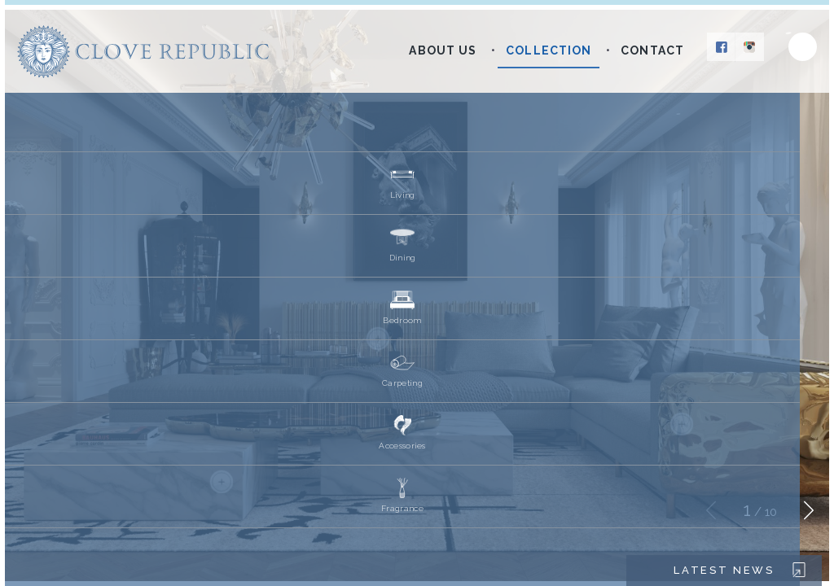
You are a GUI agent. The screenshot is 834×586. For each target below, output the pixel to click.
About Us (442, 50)
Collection (548, 50)
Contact (652, 50)
